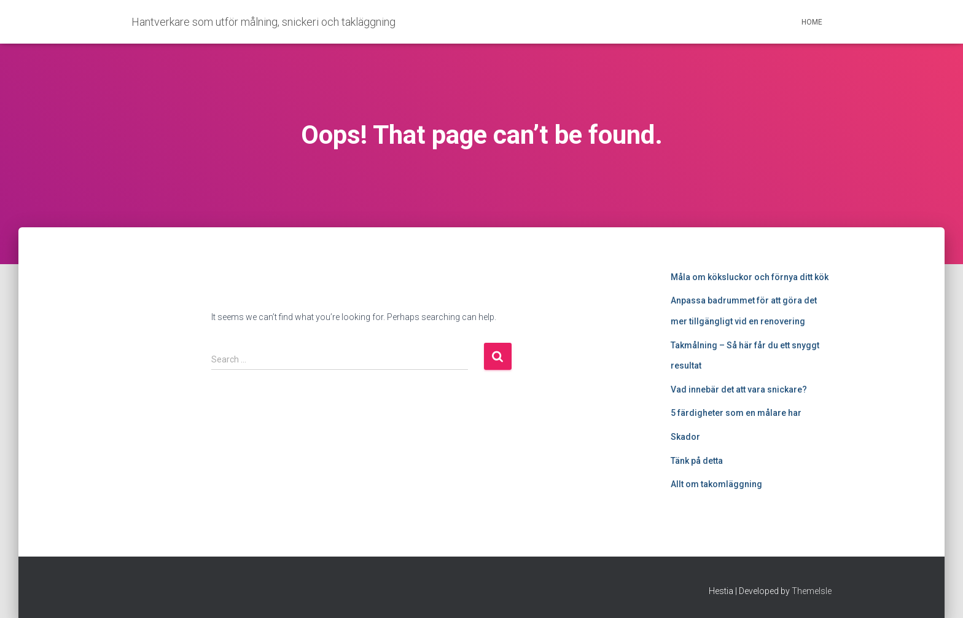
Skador (685, 437)
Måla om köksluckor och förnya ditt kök (749, 277)
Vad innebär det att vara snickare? (739, 389)
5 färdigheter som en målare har (736, 413)
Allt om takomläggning (716, 484)
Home (811, 22)
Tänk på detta (697, 461)
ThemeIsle (812, 591)
